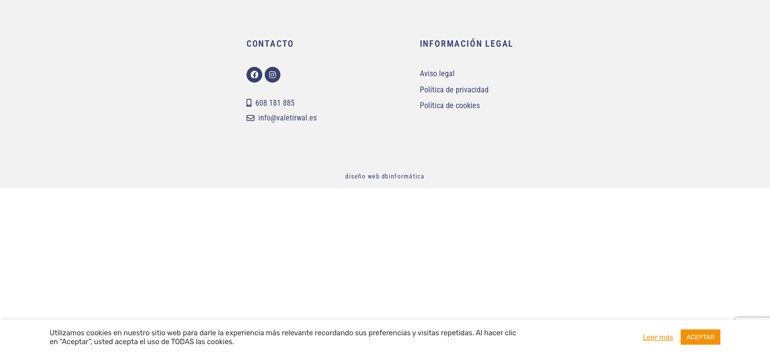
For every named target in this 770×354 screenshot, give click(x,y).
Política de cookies (450, 105)
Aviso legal (437, 73)
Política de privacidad (454, 89)
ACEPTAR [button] (701, 337)
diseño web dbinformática (384, 176)
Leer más (658, 337)
